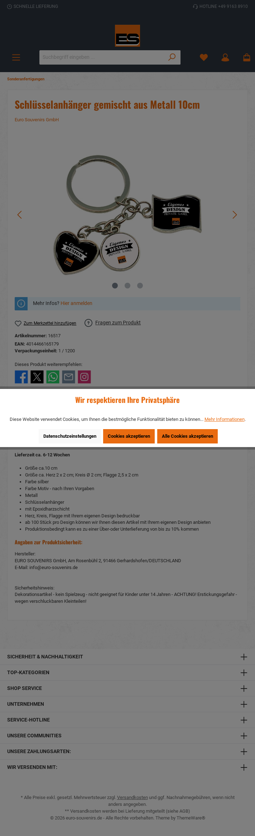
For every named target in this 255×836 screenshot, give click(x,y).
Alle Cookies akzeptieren (187, 436)
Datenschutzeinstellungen (69, 436)
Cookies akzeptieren (129, 436)
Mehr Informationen (225, 419)
